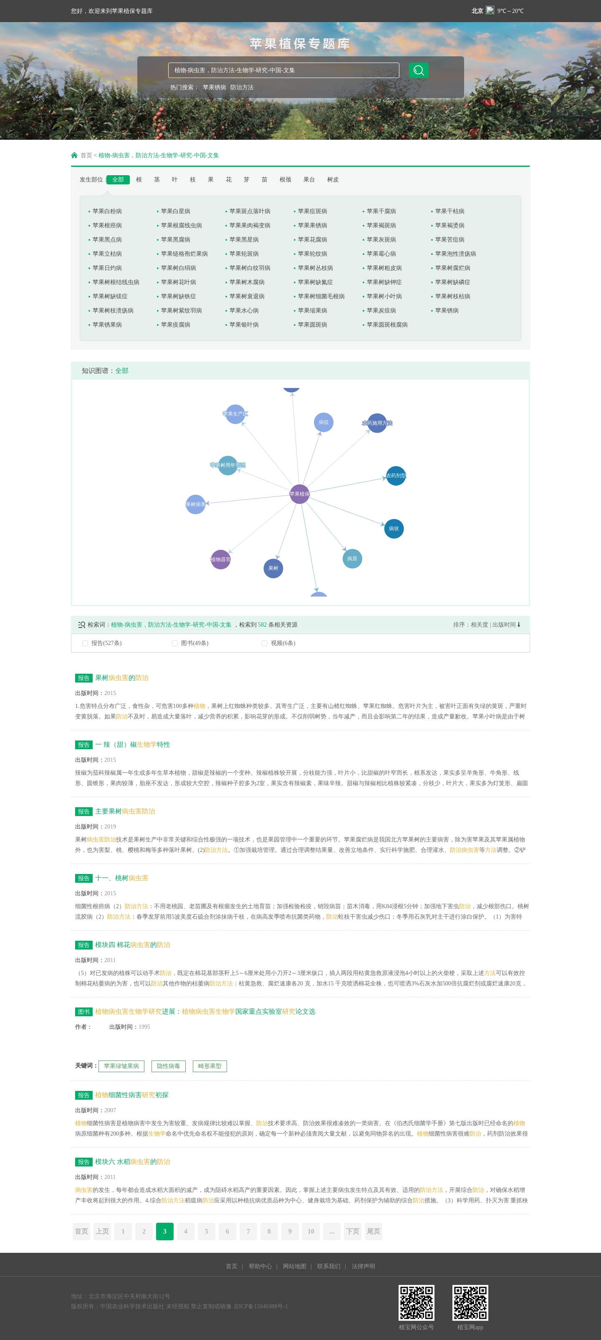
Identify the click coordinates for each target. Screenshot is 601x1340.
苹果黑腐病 (175, 240)
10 (311, 1231)
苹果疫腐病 (175, 325)
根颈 (285, 179)
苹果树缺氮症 (315, 282)
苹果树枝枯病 (452, 296)
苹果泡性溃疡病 (455, 254)
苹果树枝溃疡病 (113, 310)
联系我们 (329, 1266)
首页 (86, 155)
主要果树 (115, 811)
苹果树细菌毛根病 (321, 296)
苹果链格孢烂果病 (184, 254)
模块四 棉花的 (122, 945)
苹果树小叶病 (384, 296)
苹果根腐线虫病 (181, 225)
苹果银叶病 (244, 325)
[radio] (300, 643)
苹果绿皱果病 (121, 1066)
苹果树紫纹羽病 (181, 310)
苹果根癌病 (107, 225)
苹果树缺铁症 (178, 296)
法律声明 (363, 1266)
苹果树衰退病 (247, 296)
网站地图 (294, 1266)
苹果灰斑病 (381, 240)
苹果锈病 (214, 87)
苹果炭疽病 (381, 310)
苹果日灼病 (107, 268)
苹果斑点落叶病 (250, 211)
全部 (118, 179)
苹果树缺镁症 (110, 296)
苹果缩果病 (312, 310)
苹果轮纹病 (312, 254)
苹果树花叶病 (178, 282)
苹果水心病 (244, 310)
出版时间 (506, 625)
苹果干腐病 (381, 211)
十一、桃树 (112, 878)
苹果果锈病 (312, 225)
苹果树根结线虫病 (116, 282)
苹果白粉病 (107, 211)
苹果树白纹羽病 (250, 268)
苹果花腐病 (312, 240)
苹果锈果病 (107, 325)
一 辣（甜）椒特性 (122, 745)
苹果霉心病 (381, 254)
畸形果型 (210, 1066)
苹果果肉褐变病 (250, 225)
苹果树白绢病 (178, 268)
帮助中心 (260, 1266)
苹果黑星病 (244, 240)
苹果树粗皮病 (384, 268)
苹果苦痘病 (450, 240)
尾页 (373, 1231)
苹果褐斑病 (381, 225)
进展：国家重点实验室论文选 (195, 1012)
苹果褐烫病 (450, 225)
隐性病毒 (168, 1066)
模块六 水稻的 (122, 1162)
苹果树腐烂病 (452, 268)
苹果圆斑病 (312, 325)
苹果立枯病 (107, 254)
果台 (309, 179)
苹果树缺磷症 (452, 282)
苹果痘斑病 (312, 211)
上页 (102, 1231)
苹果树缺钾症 (384, 282)
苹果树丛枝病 (315, 268)
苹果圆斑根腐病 (387, 325)
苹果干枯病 (450, 211)
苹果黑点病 (107, 240)
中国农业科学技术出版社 (132, 1306)
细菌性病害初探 (122, 1095)
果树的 (112, 678)
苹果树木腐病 (247, 282)
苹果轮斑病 (244, 254)
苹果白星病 (175, 211)
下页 (352, 1231)
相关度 (479, 625)
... (331, 1231)
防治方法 (242, 87)
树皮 (333, 179)
